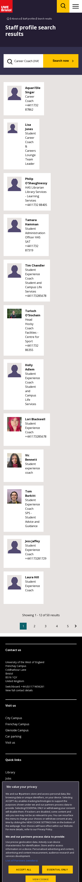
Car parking (13, 736)
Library (10, 772)
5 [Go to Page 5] (68, 626)
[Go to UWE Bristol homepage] (8, 18)
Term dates (13, 791)
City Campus (13, 718)
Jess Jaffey (32, 541)
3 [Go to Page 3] (45, 626)
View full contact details (19, 690)
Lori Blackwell (35, 419)
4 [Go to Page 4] (57, 626)
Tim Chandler (35, 265)
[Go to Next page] (76, 626)
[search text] (23, 61)
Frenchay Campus (17, 724)
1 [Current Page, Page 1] (23, 626)
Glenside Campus (17, 730)
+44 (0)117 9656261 (32, 686)
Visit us (10, 743)
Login (9, 785)
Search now (61, 60)
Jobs (8, 778)
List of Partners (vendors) (22, 873)
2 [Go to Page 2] (34, 626)
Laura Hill (32, 577)
